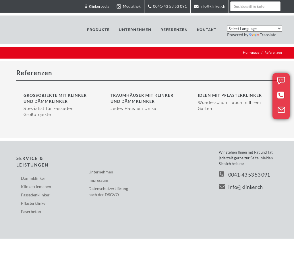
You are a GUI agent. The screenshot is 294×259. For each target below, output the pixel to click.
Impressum (98, 180)
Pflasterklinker (34, 203)
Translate (262, 34)
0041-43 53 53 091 (249, 174)
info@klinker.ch (241, 187)
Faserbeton (31, 211)
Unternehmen (100, 171)
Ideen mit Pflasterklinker (230, 95)
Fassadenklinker (35, 194)
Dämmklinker (33, 178)
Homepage (251, 52)
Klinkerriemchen (36, 186)
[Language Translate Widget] (254, 29)
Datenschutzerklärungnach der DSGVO (108, 191)
